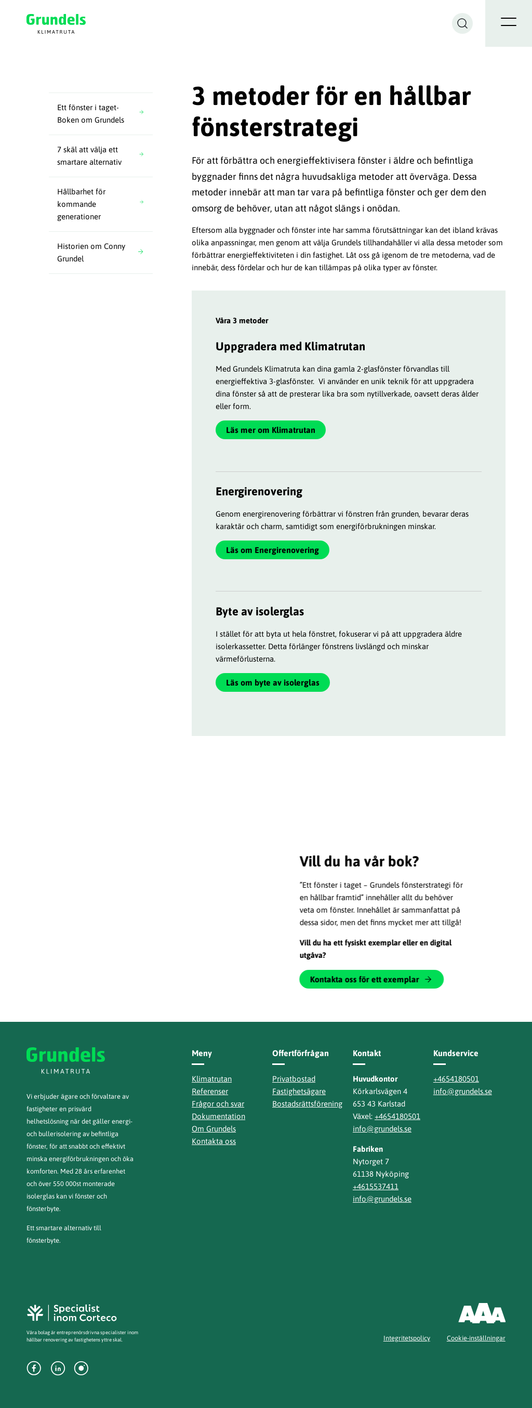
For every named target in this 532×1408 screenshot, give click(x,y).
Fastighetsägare (299, 1091)
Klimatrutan (212, 1078)
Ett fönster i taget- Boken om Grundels (90, 113)
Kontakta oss (214, 1141)
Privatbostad (293, 1078)
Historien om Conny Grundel (91, 252)
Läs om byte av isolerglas (273, 682)
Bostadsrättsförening (307, 1103)
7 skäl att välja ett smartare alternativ (89, 155)
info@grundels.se (382, 1128)
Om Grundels (214, 1128)
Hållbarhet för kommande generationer (81, 204)
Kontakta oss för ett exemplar (366, 979)
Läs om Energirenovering (272, 550)
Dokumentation (218, 1116)
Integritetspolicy (406, 1338)
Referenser (210, 1091)
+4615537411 (375, 1186)
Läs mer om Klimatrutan (270, 430)
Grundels (56, 24)
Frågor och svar (218, 1103)
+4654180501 (397, 1116)
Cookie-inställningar (476, 1338)
